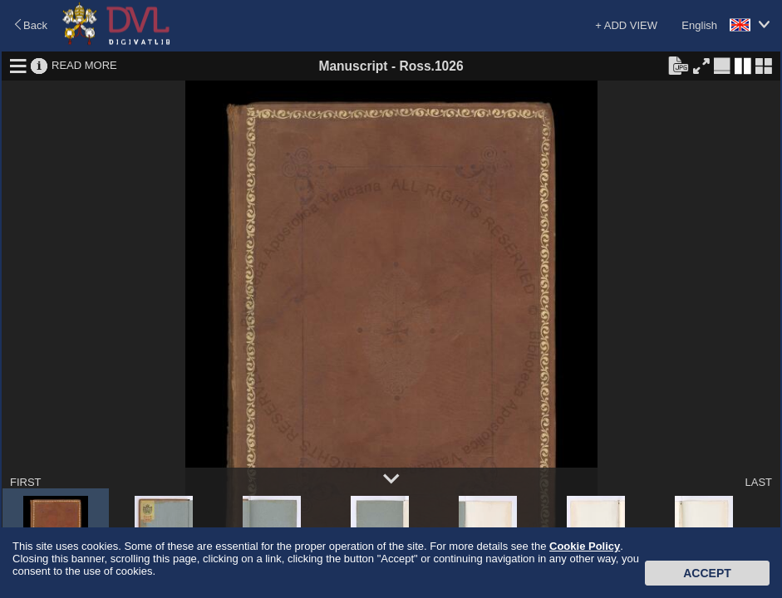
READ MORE (84, 65)
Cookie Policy (584, 546)
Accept (707, 573)
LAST (758, 482)
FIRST (26, 482)
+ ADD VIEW (626, 25)
